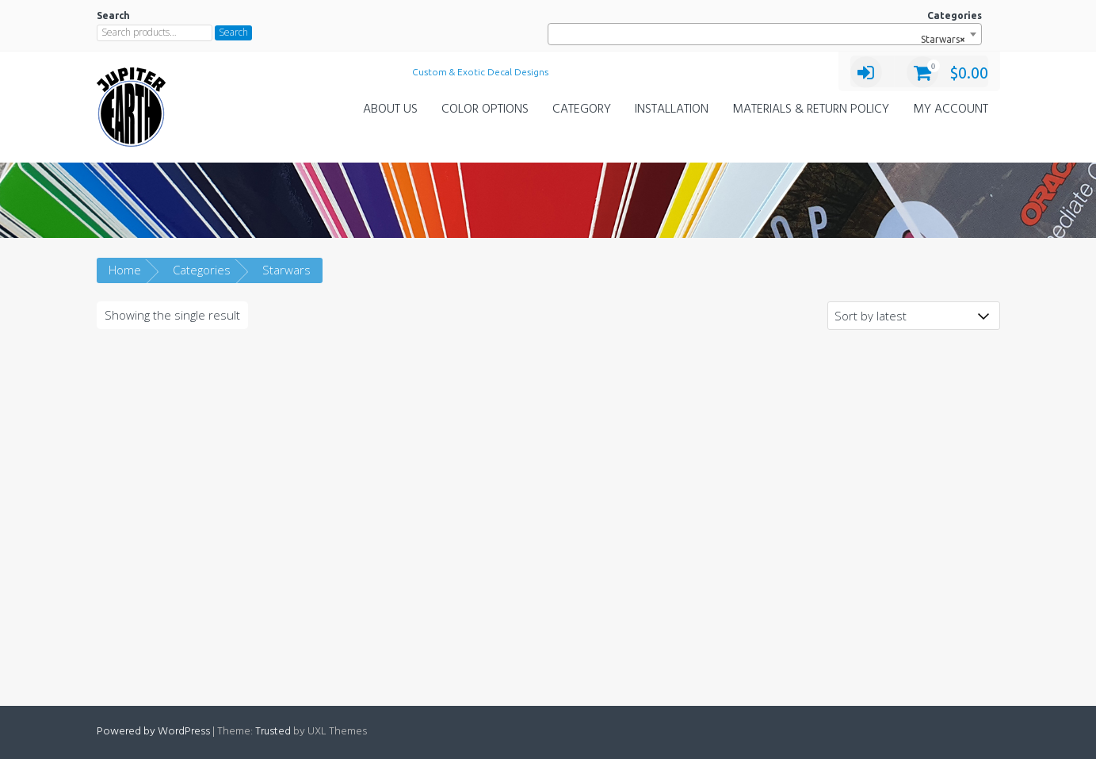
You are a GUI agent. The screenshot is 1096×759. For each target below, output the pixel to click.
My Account (950, 109)
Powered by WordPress (153, 732)
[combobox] (764, 34)
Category (581, 109)
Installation (671, 109)
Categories (202, 270)
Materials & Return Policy (810, 109)
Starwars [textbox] (939, 40)
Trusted (273, 732)
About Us (390, 109)
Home (125, 270)
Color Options (485, 109)
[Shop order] (913, 315)
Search (233, 32)
